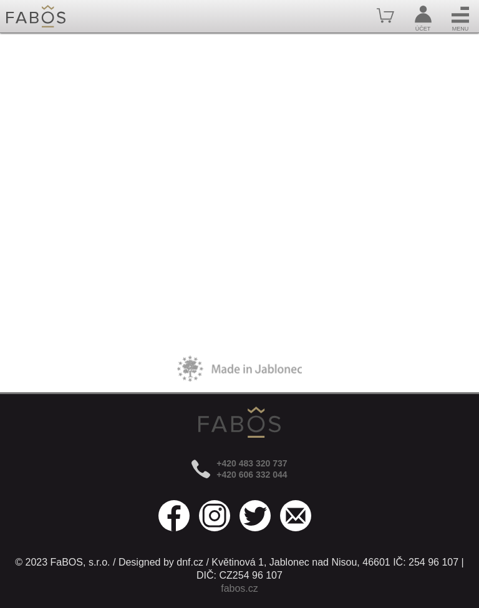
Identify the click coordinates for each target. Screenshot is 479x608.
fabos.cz (239, 588)
